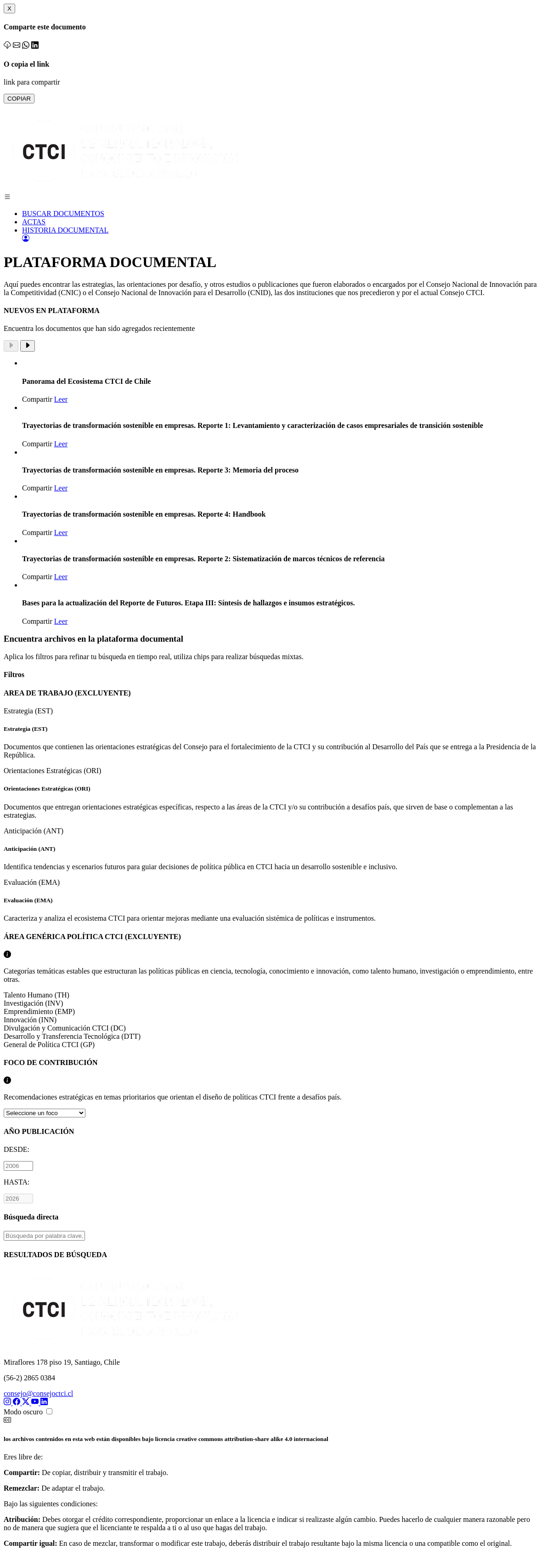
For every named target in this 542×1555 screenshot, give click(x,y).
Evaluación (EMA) (271, 900)
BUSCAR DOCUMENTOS (63, 213)
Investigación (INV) (33, 1003)
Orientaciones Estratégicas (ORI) (271, 793)
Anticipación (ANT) (271, 849)
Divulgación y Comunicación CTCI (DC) (65, 1028)
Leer (61, 399)
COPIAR (19, 98)
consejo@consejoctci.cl (38, 1393)
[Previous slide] (11, 346)
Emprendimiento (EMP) (39, 1011)
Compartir (37, 399)
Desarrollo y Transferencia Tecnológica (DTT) (72, 1036)
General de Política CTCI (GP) (49, 1044)
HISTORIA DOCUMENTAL (65, 230)
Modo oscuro (23, 1412)
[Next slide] (27, 346)
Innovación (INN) (30, 1020)
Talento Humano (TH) (36, 995)
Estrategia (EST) (271, 733)
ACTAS (33, 222)
